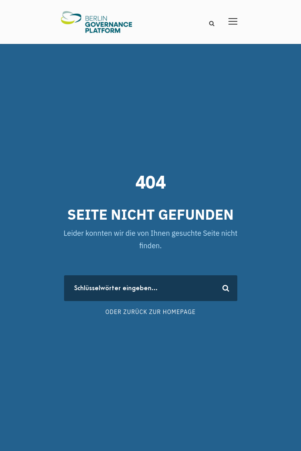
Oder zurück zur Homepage (150, 312)
